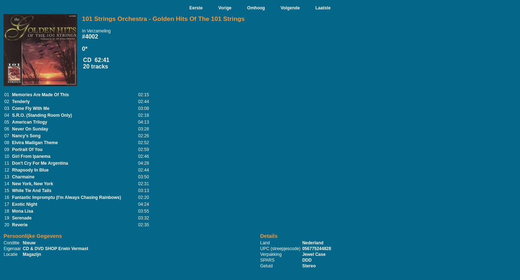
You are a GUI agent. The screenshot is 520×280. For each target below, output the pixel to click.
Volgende (290, 7)
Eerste (196, 7)
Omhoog (256, 7)
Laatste (322, 7)
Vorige (224, 7)
